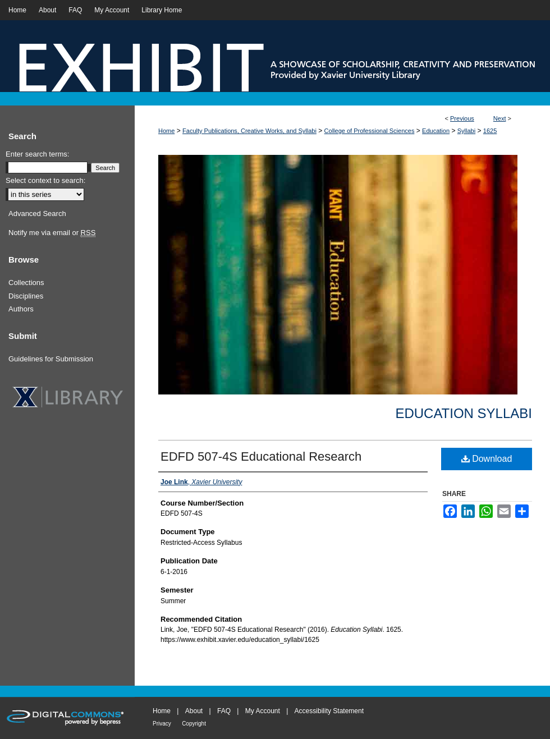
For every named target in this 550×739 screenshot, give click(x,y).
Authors (21, 309)
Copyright (194, 723)
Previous (462, 118)
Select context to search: (45, 180)
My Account (262, 711)
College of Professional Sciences (369, 130)
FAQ (224, 711)
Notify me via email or (51, 232)
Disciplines (25, 296)
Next (499, 118)
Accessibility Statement (329, 711)
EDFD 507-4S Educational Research (261, 456)
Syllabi (466, 130)
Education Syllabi (463, 413)
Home (166, 130)
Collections (26, 282)
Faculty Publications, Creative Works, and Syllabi (249, 130)
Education (436, 130)
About (194, 711)
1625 (490, 130)
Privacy (162, 723)
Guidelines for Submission (50, 359)
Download (486, 458)
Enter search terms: (37, 154)
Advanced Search (37, 213)
